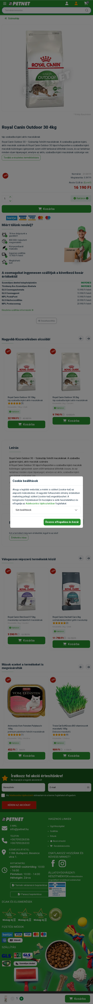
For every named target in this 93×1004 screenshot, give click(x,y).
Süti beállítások (23, 510)
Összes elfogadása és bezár (62, 522)
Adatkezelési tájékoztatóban (40, 503)
